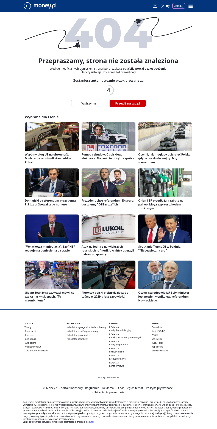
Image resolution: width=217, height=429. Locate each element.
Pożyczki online (116, 351)
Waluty (27, 327)
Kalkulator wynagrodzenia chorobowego (87, 327)
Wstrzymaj (89, 103)
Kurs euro (29, 335)
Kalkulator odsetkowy (77, 338)
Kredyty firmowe (117, 358)
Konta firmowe (116, 365)
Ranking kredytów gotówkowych (125, 337)
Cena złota (157, 327)
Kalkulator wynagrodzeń (79, 335)
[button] (190, 6)
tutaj (91, 421)
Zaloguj (178, 5)
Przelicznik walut (32, 346)
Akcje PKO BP (158, 331)
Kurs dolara (30, 342)
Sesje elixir (157, 338)
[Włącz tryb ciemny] (165, 6)
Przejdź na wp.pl (127, 103)
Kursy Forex (157, 342)
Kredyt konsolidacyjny (120, 330)
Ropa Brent (157, 346)
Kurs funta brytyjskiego (36, 350)
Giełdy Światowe (160, 350)
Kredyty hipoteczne (118, 344)
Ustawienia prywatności (108, 392)
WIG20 (155, 335)
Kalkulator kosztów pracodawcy (82, 331)
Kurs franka (30, 338)
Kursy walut (30, 331)
